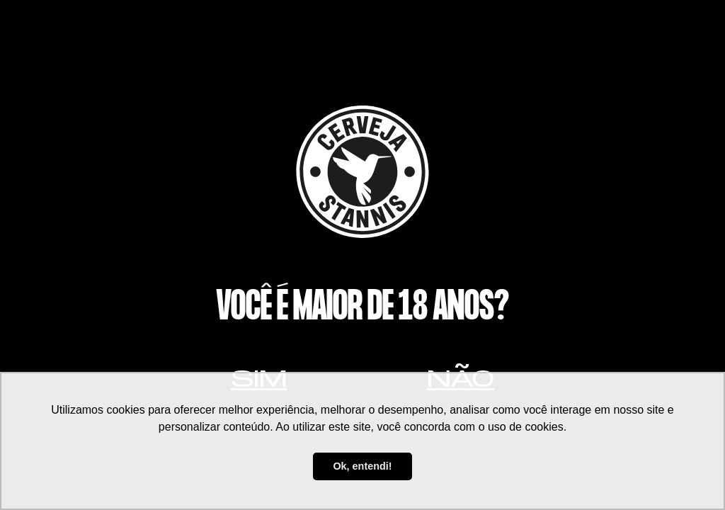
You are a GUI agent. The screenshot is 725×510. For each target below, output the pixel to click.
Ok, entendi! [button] (362, 466)
